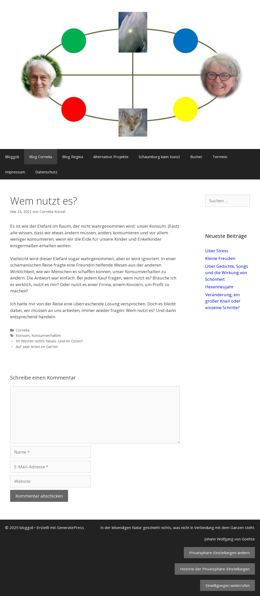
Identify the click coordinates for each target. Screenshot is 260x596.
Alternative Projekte (110, 156)
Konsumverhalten (46, 335)
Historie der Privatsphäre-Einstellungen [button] (215, 568)
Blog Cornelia (40, 156)
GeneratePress (70, 527)
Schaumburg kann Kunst (159, 156)
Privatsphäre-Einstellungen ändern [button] (219, 552)
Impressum (15, 171)
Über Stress (216, 251)
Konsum (22, 335)
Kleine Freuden (220, 258)
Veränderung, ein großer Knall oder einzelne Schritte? (222, 301)
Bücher (196, 156)
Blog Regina (72, 156)
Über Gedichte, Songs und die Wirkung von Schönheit (226, 272)
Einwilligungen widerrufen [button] (227, 585)
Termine (220, 156)
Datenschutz (46, 171)
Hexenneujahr (219, 287)
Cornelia (22, 330)
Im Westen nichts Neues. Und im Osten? (49, 341)
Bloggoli (12, 156)
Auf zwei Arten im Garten (37, 346)
